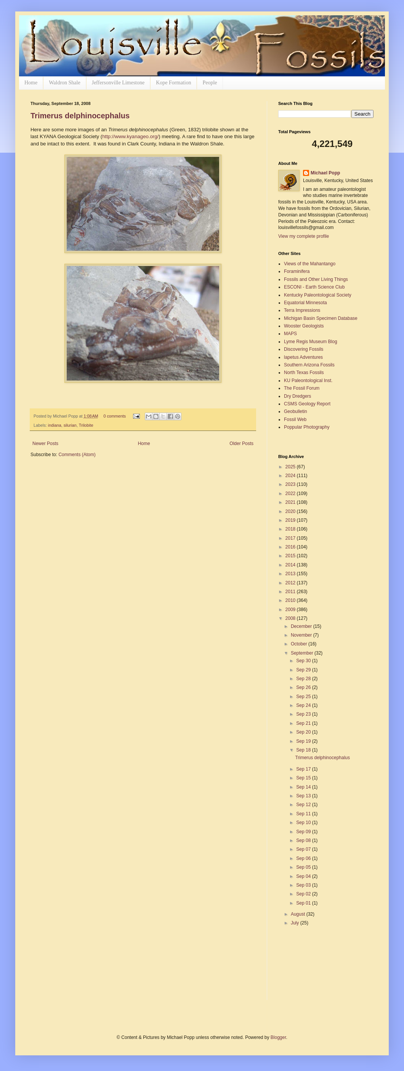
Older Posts (241, 443)
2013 (291, 573)
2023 (291, 484)
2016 (291, 547)
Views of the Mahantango (309, 263)
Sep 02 (304, 894)
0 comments (114, 416)
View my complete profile (303, 236)
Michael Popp (325, 173)
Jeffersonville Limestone (118, 82)
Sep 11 (304, 813)
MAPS (290, 333)
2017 (291, 538)
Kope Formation (173, 82)
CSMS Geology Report (307, 403)
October (299, 644)
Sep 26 (304, 687)
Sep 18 (304, 750)
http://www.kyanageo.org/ (130, 136)
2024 (291, 475)
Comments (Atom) (76, 454)
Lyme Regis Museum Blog (310, 341)
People (209, 82)
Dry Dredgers (297, 396)
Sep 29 (304, 670)
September (302, 653)
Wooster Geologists (304, 326)
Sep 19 (304, 741)
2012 (291, 583)
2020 (291, 511)
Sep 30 (304, 660)
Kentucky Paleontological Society (317, 295)
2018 (291, 529)
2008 (291, 618)
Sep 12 (304, 804)
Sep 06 (304, 858)
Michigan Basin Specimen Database (321, 318)
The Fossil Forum (301, 388)
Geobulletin (295, 411)
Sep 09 (304, 831)
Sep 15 (304, 778)
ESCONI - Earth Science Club (314, 287)
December (302, 626)
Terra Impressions (302, 310)
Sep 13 (304, 795)
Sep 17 (304, 769)
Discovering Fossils (303, 349)
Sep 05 (304, 867)
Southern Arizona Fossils (309, 365)
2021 (291, 502)
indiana (54, 425)
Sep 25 (304, 696)
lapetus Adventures (303, 357)
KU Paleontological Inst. (308, 380)
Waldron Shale (64, 82)
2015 (291, 555)
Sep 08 (304, 840)
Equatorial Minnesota (305, 302)
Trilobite (86, 425)
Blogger (278, 1037)
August (298, 914)
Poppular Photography (306, 427)
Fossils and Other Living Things (316, 279)
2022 (291, 493)
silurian (70, 425)
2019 (291, 520)
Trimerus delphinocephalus (80, 115)
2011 (291, 591)
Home (30, 82)
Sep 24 (304, 705)
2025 (291, 466)
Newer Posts (45, 443)
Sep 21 (304, 723)
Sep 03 (304, 885)
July (295, 923)
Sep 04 (304, 876)
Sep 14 (304, 787)
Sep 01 (304, 903)
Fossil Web (295, 419)
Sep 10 (304, 822)
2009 (291, 609)
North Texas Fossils (304, 372)
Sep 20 (304, 732)
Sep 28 (304, 678)
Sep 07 (304, 849)
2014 (291, 565)
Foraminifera (296, 271)
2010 (291, 600)
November (302, 635)
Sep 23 (304, 714)
